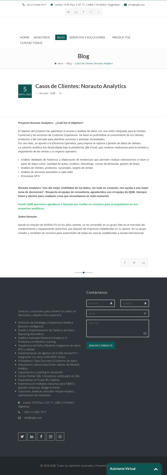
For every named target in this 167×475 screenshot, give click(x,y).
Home (24, 37)
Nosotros (42, 37)
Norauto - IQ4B (47, 93)
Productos (121, 37)
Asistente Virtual (123, 469)
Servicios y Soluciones (87, 37)
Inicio (58, 63)
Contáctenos (31, 42)
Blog (61, 37)
